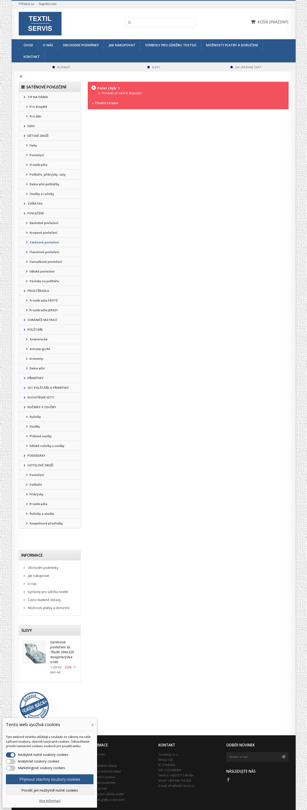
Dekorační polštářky (44, 184)
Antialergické (39, 349)
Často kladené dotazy (44, 600)
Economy (36, 358)
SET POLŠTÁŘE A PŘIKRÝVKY (48, 388)
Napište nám (48, 4)
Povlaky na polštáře (44, 281)
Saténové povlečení (44, 242)
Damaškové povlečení (45, 262)
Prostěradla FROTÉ (43, 300)
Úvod (28, 45)
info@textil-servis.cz (181, 786)
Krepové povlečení (43, 232)
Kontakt (31, 56)
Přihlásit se (26, 4)
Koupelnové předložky (46, 523)
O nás (48, 45)
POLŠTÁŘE (35, 329)
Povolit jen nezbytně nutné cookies (49, 790)
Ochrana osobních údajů (104, 771)
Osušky (34, 426)
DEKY (31, 126)
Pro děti (35, 116)
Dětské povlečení (42, 271)
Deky (33, 145)
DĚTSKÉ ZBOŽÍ (38, 136)
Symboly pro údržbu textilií (170, 45)
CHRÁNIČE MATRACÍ (42, 320)
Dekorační (37, 368)
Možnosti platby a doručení (232, 45)
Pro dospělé (38, 106)
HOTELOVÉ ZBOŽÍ (40, 465)
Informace (32, 555)
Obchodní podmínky (81, 45)
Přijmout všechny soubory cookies (49, 779)
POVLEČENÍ (35, 213)
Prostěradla (38, 165)
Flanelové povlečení (44, 252)
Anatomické (38, 339)
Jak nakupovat (122, 45)
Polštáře (35, 484)
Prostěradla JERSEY (43, 310)
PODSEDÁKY (36, 455)
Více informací (50, 800)
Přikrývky (36, 494)
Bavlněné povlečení (43, 223)
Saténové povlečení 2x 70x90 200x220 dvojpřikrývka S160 (62, 652)
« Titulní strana (105, 103)
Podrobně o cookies (101, 777)
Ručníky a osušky (41, 513)
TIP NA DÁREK (37, 97)
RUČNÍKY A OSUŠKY (41, 407)
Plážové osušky (40, 436)
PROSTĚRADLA (38, 291)
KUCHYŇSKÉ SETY (40, 397)
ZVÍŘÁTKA (35, 203)
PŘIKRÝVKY (35, 378)
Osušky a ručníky (41, 194)
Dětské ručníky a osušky (46, 446)
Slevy (26, 630)
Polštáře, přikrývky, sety (47, 174)
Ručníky (35, 417)
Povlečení (36, 155)
